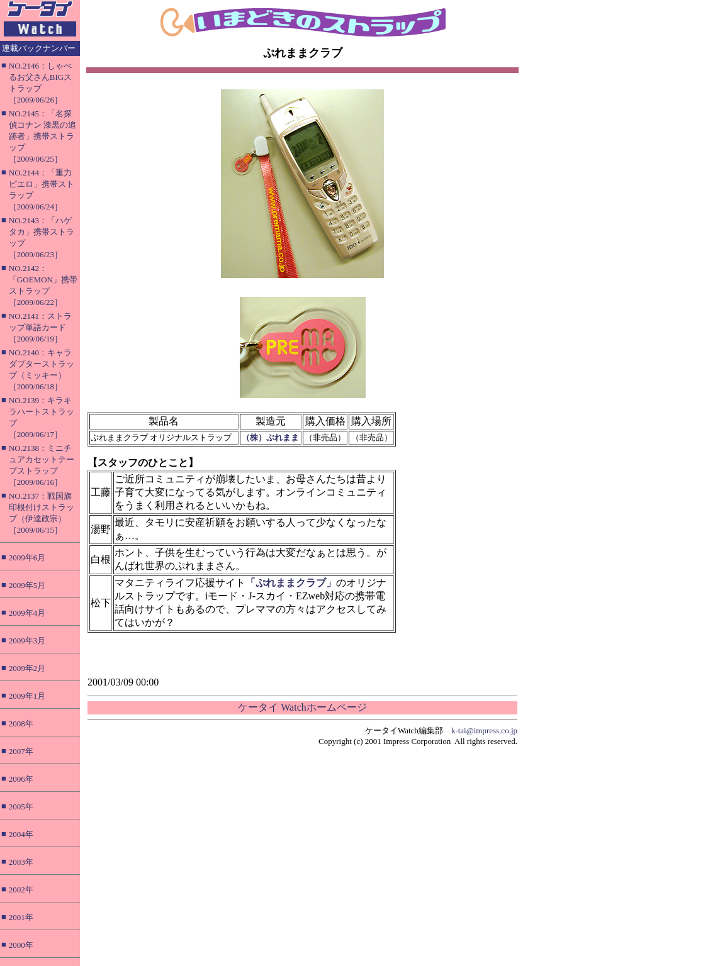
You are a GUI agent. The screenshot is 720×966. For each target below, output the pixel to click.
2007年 (21, 751)
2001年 (21, 917)
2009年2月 (27, 668)
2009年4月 (27, 613)
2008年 (21, 723)
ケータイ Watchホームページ (302, 707)
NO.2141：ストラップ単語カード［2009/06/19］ (40, 327)
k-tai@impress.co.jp (484, 730)
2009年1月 (27, 696)
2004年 (21, 834)
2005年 (21, 806)
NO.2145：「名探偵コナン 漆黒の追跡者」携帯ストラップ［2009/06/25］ (42, 136)
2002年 (21, 889)
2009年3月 (27, 640)
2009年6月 (27, 557)
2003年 (21, 862)
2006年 (21, 779)
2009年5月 (27, 585)
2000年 (21, 945)
